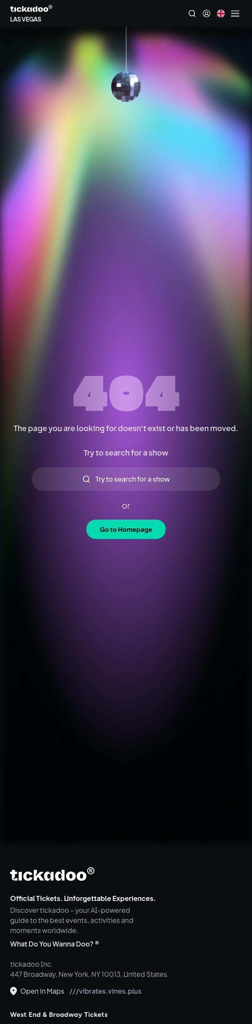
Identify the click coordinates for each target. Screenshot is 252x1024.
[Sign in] (206, 13)
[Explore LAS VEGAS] (31, 17)
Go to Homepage (126, 529)
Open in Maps (37, 990)
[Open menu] (235, 13)
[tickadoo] (52, 874)
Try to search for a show (126, 478)
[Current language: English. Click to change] (221, 13)
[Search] (192, 13)
